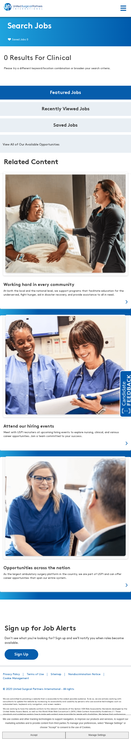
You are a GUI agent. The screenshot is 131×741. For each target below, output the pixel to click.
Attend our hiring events (28, 426)
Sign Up (21, 654)
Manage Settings (97, 735)
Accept (33, 735)
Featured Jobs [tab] (65, 93)
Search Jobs (29, 26)
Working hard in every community (38, 285)
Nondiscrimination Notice (84, 674)
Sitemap (56, 674)
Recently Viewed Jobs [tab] (66, 109)
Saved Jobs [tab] (65, 125)
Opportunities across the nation (36, 568)
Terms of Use (35, 674)
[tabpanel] (65, 144)
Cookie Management (16, 678)
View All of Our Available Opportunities (31, 144)
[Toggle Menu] (123, 8)
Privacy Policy (11, 674)
